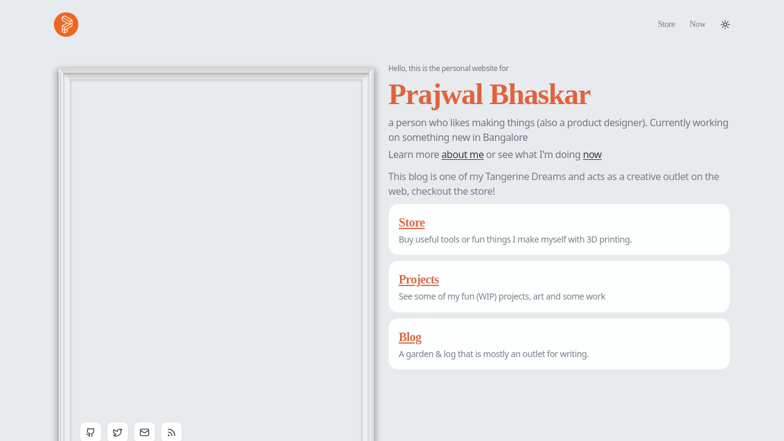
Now (698, 24)
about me (463, 154)
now (592, 154)
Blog (410, 337)
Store (666, 24)
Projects (419, 279)
